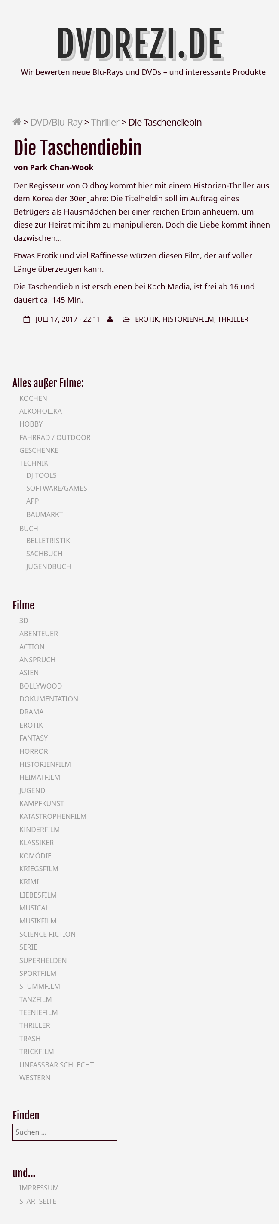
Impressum (39, 1188)
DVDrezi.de (140, 44)
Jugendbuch (48, 566)
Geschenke (38, 450)
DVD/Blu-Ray (56, 121)
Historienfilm (188, 319)
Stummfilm (39, 986)
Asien (29, 672)
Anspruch (37, 659)
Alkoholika (40, 411)
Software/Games (56, 488)
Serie (28, 947)
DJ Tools (41, 475)
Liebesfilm (38, 895)
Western (34, 1078)
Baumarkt (44, 514)
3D (23, 620)
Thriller (105, 121)
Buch (28, 528)
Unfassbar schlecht (56, 1065)
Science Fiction (47, 934)
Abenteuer (38, 633)
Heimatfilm (39, 777)
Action (32, 647)
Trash (30, 1038)
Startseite (38, 1201)
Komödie (35, 856)
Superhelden (43, 960)
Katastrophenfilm (52, 816)
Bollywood (40, 686)
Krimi (29, 881)
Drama (31, 712)
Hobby (31, 424)
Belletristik (48, 540)
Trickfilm (36, 1051)
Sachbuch (44, 553)
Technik (33, 463)
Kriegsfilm (38, 868)
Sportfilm (37, 973)
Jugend (32, 790)
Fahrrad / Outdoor (55, 437)
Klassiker (36, 842)
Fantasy (33, 738)
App (32, 501)
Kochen (33, 398)
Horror (33, 751)
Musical (34, 908)
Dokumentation (48, 699)
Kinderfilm (39, 829)
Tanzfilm (35, 999)
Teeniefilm (38, 1012)
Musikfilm (38, 921)
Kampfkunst (41, 803)
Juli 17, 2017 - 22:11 (68, 319)
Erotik (147, 319)
